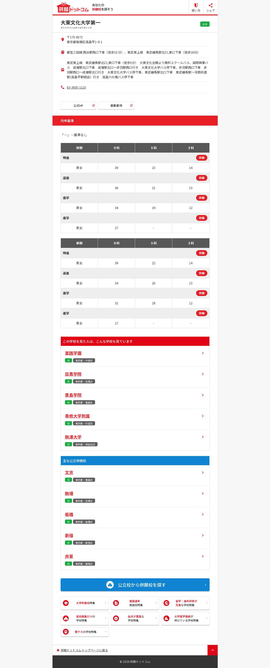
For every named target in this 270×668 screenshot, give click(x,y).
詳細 (201, 158)
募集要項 (116, 105)
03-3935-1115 (76, 87)
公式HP (78, 105)
